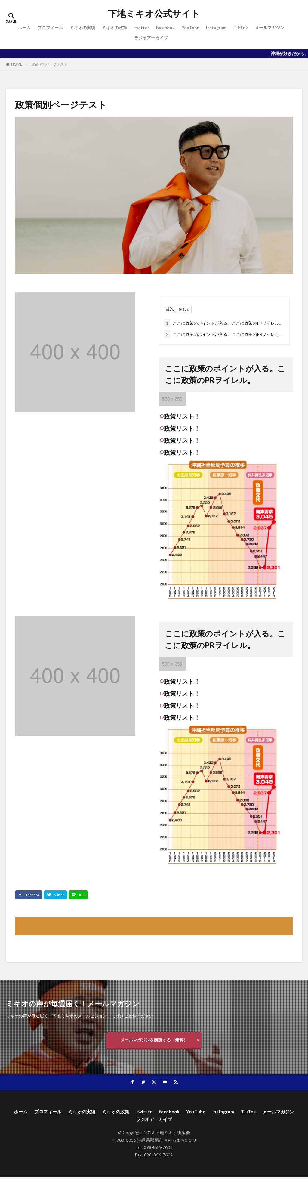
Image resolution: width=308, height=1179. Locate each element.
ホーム (24, 27)
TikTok (240, 27)
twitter (141, 27)
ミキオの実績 (82, 27)
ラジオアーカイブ (151, 37)
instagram (216, 27)
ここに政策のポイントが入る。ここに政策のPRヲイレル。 (223, 323)
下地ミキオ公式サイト (154, 13)
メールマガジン (269, 27)
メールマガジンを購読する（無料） (154, 1040)
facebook (165, 27)
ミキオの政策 (114, 27)
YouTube (190, 27)
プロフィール (50, 27)
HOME (16, 64)
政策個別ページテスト (49, 64)
